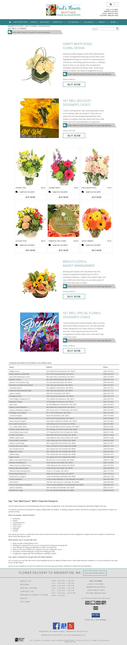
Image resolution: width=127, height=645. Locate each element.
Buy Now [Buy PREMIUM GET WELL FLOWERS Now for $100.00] (63, 250)
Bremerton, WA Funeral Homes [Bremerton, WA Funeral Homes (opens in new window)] (52, 631)
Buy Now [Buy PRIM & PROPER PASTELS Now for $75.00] (96, 197)
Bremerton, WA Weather (52, 635)
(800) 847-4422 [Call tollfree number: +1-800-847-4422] (113, 15)
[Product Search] (104, 28)
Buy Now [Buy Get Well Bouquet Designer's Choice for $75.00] (74, 135)
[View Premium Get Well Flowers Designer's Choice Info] (63, 220)
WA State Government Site (74, 635)
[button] (112, 4)
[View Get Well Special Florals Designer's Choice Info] (41, 332)
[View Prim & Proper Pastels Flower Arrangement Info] (96, 167)
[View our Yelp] (70, 629)
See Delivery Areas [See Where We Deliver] (95, 573)
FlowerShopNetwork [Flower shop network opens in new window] (65, 640)
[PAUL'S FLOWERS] (63, 10)
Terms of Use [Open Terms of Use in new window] (70, 642)
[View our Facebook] (56, 629)
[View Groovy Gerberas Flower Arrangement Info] (96, 220)
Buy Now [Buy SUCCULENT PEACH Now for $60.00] (30, 250)
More (114, 22)
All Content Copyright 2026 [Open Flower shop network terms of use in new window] (42, 640)
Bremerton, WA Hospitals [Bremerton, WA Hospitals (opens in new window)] (77, 631)
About (103, 22)
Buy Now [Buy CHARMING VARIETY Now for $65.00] (63, 197)
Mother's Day (21, 22)
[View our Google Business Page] (63, 629)
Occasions (74, 22)
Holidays (90, 22)
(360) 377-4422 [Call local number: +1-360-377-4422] (113, 13)
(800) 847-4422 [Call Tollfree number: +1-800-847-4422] (100, 593)
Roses (34, 22)
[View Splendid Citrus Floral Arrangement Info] (30, 167)
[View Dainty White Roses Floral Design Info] (41, 64)
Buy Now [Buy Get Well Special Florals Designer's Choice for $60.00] (74, 350)
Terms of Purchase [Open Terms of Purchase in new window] (100, 640)
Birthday (44, 22)
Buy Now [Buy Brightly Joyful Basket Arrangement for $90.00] (74, 296)
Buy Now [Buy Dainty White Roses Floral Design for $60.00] (74, 84)
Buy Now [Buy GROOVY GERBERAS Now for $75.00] (96, 250)
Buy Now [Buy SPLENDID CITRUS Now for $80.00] (30, 197)
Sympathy (59, 22)
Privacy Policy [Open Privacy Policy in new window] (83, 640)
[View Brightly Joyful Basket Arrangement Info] (41, 279)
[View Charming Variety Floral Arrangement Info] (63, 167)
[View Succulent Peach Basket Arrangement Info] (30, 220)
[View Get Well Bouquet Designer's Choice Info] (41, 118)
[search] (117, 28)
